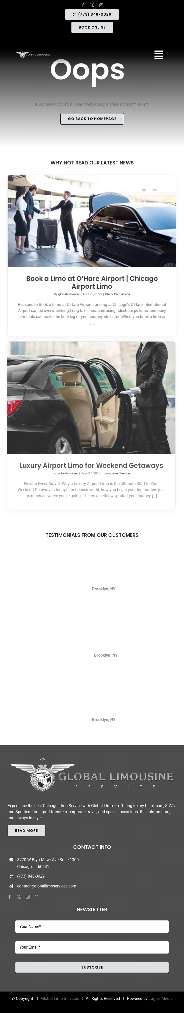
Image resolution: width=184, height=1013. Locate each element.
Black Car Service (116, 294)
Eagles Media (161, 998)
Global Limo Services (60, 998)
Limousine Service (115, 473)
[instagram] (101, 5)
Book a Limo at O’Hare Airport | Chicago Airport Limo (91, 282)
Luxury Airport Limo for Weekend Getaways (89, 465)
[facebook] (83, 5)
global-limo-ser (67, 294)
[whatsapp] (36, 897)
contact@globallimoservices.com (46, 886)
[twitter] (92, 5)
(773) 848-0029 (31, 876)
